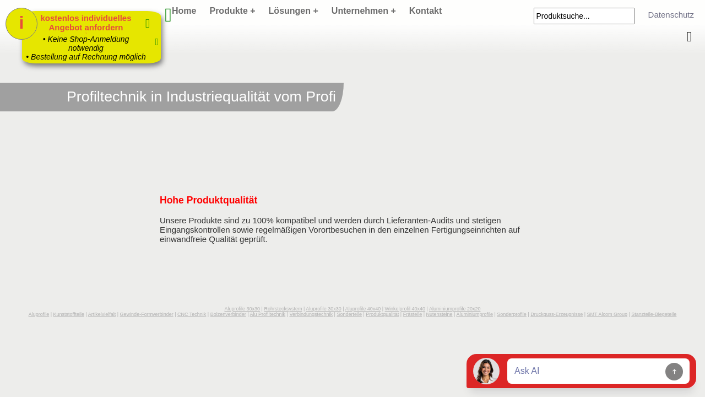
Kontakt (425, 10)
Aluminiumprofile (474, 314)
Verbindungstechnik (311, 314)
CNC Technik (191, 314)
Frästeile (412, 314)
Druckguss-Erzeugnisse (556, 314)
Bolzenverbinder (228, 314)
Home (184, 10)
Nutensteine (439, 314)
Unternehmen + (364, 10)
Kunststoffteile (68, 314)
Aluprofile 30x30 (243, 309)
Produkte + (232, 10)
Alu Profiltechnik (268, 314)
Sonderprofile (512, 314)
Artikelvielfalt (102, 314)
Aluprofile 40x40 (363, 309)
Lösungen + (293, 10)
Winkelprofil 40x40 (405, 309)
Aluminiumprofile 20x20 (455, 309)
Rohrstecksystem (283, 309)
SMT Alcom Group (607, 314)
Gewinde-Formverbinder (146, 314)
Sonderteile (349, 314)
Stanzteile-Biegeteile (653, 314)
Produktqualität (382, 314)
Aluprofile (39, 314)
